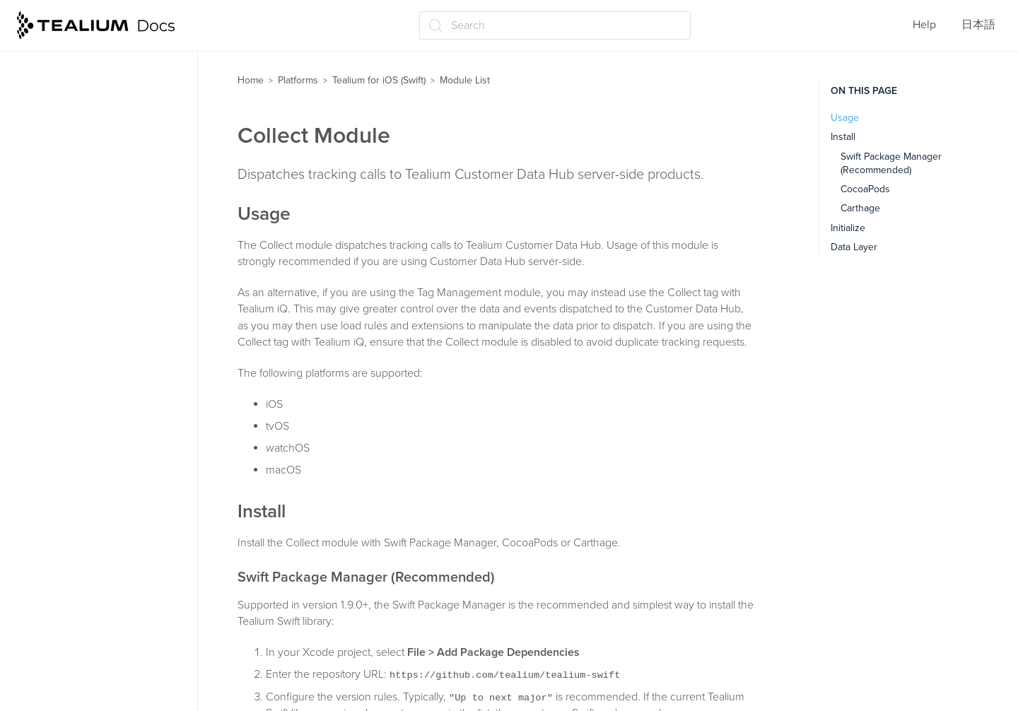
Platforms (298, 80)
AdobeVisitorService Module (103, 139)
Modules (41, 56)
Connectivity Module (84, 249)
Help (924, 25)
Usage (845, 118)
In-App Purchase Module (93, 333)
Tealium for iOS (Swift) (379, 80)
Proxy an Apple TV (66, 637)
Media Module (68, 416)
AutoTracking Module (85, 194)
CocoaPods (865, 189)
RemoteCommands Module (100, 471)
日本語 (978, 25)
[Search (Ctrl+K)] (555, 25)
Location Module (74, 388)
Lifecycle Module (75, 360)
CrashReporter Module (88, 278)
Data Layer (854, 247)
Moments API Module (86, 444)
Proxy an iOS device (69, 610)
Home (251, 80)
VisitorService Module (87, 526)
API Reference (59, 582)
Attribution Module (79, 167)
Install (843, 137)
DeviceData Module (81, 305)
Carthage (860, 208)
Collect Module (70, 222)
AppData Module (74, 112)
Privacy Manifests (62, 665)
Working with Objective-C (83, 555)
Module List (52, 83)
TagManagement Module (94, 499)
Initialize (848, 228)
